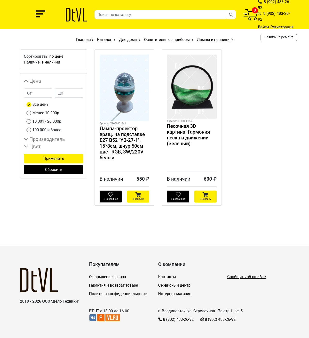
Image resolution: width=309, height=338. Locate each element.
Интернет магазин (174, 293)
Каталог (104, 39)
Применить (53, 158)
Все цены (40, 104)
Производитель (47, 139)
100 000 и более (46, 130)
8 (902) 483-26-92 (176, 319)
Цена (35, 81)
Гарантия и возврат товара (113, 285)
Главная (84, 39)
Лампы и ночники (213, 39)
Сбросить (53, 169)
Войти (263, 27)
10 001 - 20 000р (46, 121)
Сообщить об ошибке (246, 276)
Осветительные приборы (167, 39)
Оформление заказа (107, 276)
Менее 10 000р (45, 113)
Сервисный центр (174, 285)
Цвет (35, 146)
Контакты (167, 276)
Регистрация (282, 27)
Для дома (128, 39)
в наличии (50, 62)
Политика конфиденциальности (118, 293)
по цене (56, 56)
